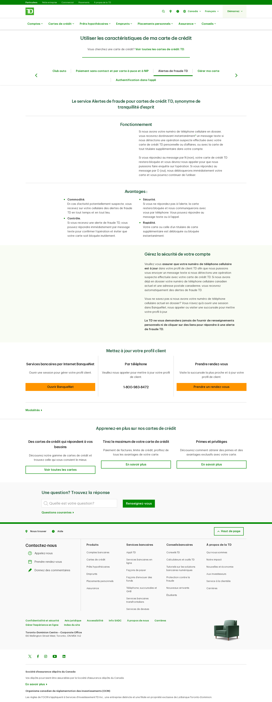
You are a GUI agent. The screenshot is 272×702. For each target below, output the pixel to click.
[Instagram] (45, 647)
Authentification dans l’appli (136, 70)
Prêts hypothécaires (95, 24)
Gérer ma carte (208, 61)
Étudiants (171, 585)
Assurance (187, 24)
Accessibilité (95, 611)
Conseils (209, 24)
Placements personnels (155, 24)
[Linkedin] (64, 647)
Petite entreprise (49, 3)
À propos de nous (138, 611)
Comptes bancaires (98, 543)
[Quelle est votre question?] (79, 494)
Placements (83, 3)
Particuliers (31, 3)
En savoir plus (35, 674)
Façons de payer (136, 560)
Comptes (35, 24)
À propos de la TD (102, 3)
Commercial (68, 3)
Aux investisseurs (216, 564)
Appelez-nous (41, 543)
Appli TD (131, 543)
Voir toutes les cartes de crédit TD (159, 40)
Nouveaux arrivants (177, 578)
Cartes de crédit (61, 24)
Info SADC (115, 611)
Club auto (59, 61)
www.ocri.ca (34, 694)
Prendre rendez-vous (46, 552)
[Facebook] (38, 647)
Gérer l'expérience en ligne (42, 615)
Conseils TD (173, 543)
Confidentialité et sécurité (42, 611)
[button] (163, 11)
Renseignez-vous (139, 494)
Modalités (33, 400)
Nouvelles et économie (219, 557)
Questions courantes (58, 503)
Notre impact (214, 550)
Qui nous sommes (216, 543)
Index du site (72, 615)
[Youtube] (55, 647)
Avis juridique (73, 611)
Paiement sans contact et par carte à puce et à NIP (112, 61)
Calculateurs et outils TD (180, 550)
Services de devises (137, 599)
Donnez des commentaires (50, 560)
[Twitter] (29, 647)
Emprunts (124, 24)
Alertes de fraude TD (173, 61)
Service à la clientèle (218, 571)
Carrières (211, 579)
